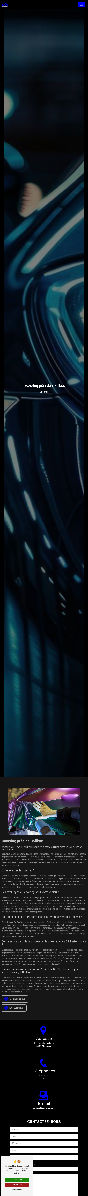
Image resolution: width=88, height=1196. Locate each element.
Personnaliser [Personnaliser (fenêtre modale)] (17, 1190)
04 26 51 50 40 (44, 1075)
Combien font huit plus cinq (22, 1154)
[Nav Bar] (81, 4)
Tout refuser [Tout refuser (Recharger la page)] (16, 1185)
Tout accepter (17, 1179)
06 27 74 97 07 (44, 1078)
